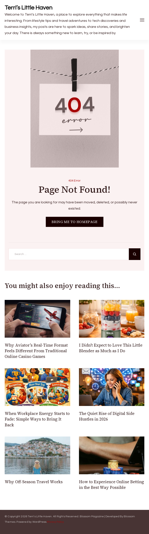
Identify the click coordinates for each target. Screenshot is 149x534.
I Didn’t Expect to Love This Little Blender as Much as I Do (110, 348)
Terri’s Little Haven (28, 8)
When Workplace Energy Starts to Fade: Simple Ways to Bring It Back (37, 419)
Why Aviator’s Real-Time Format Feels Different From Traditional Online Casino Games (36, 350)
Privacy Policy (55, 522)
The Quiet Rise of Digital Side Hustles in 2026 (106, 416)
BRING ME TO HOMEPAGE (75, 221)
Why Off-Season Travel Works (34, 482)
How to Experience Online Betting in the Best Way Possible (111, 484)
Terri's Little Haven (40, 516)
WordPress (39, 522)
